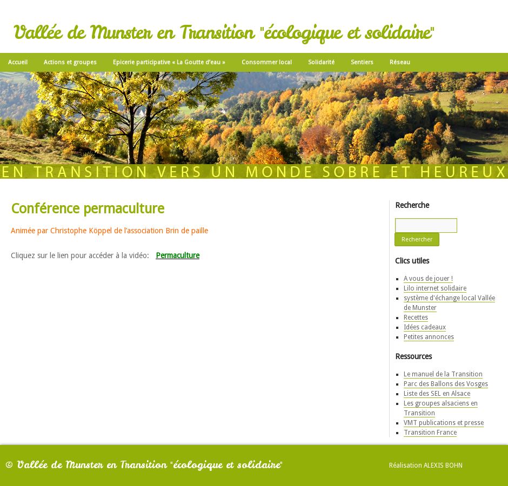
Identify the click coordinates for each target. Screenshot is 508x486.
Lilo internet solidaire (435, 288)
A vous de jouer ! (428, 278)
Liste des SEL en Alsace (437, 393)
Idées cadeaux (425, 327)
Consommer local (267, 62)
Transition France (430, 432)
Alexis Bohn (443, 465)
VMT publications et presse (444, 423)
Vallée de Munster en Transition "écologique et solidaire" (224, 32)
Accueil (18, 62)
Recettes (416, 317)
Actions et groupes (70, 62)
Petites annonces (429, 337)
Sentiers (362, 62)
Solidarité (321, 62)
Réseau (400, 62)
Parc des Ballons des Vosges (446, 384)
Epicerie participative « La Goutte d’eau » (169, 62)
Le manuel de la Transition (443, 374)
